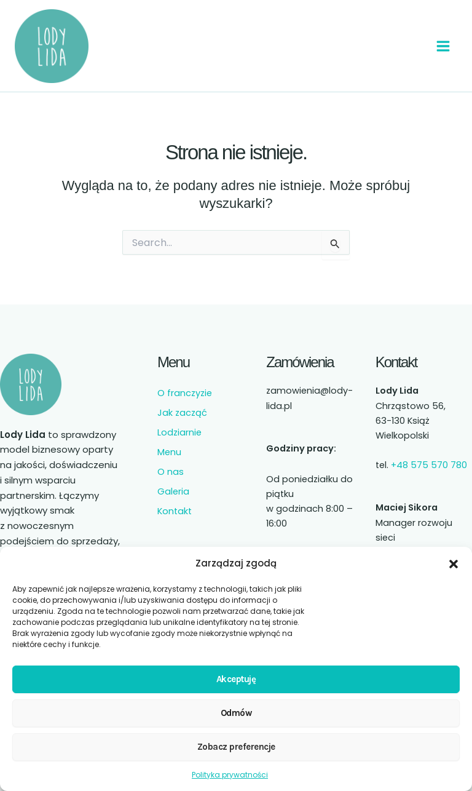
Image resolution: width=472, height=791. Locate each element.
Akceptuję (236, 679)
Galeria (173, 491)
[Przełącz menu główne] (443, 46)
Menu (169, 452)
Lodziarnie (179, 432)
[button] (453, 564)
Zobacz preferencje (236, 746)
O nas (170, 472)
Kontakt (174, 511)
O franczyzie (184, 393)
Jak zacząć (182, 413)
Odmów (236, 712)
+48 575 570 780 (429, 465)
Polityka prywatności (230, 774)
